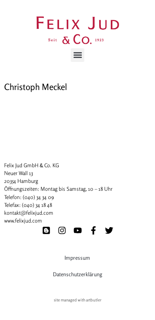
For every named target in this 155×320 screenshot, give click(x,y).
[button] (77, 55)
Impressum (77, 257)
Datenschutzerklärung (77, 274)
